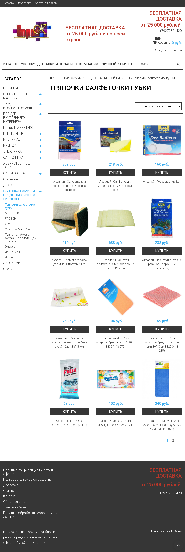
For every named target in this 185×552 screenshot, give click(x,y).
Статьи (10, 3)
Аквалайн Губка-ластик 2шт (162, 181)
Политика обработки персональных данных (30, 515)
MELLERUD (12, 213)
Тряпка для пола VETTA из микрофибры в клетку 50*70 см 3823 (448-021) (162, 425)
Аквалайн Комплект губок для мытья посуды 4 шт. (69, 262)
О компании (87, 64)
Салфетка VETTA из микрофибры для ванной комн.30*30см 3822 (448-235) (162, 344)
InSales (176, 531)
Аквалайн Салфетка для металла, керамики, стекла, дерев (115, 185)
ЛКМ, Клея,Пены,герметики (19, 106)
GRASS (9, 224)
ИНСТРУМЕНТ (13, 139)
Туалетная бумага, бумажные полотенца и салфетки (21, 238)
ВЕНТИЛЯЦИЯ (13, 134)
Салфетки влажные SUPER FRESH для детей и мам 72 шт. (115, 423)
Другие (9, 257)
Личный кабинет (117, 64)
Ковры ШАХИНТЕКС (18, 128)
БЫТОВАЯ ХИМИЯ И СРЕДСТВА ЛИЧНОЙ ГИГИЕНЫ (19, 195)
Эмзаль (10, 246)
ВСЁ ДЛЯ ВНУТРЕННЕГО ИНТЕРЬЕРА (14, 118)
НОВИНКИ (10, 88)
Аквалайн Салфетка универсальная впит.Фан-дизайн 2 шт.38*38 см (69, 342)
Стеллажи (10, 179)
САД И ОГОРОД (14, 173)
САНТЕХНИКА (13, 157)
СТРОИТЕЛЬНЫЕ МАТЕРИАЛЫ (15, 96)
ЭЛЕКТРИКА (12, 151)
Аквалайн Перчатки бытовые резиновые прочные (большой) (162, 264)
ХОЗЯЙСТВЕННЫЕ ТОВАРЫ (16, 165)
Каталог (10, 64)
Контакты (10, 496)
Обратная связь (46, 3)
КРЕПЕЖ (9, 145)
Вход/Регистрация (168, 50)
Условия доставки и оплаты (47, 64)
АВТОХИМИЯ (12, 263)
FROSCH (10, 218)
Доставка (24, 3)
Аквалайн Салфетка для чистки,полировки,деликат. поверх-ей (69, 185)
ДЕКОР (8, 185)
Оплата (8, 491)
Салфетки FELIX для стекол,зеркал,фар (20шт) (69, 423)
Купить (69, 172)
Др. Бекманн (13, 252)
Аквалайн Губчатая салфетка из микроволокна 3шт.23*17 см (116, 264)
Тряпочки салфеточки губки (20, 206)
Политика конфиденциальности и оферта (28, 472)
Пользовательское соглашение (27, 479)
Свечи (7, 269)
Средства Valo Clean (18, 229)
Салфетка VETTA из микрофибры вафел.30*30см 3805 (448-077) (115, 342)
